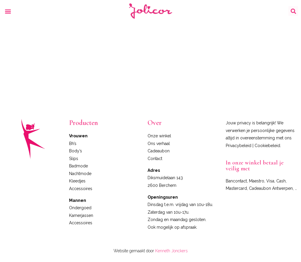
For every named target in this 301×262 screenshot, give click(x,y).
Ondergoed (80, 207)
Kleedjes (77, 181)
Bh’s (72, 143)
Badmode (78, 166)
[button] (8, 11)
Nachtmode (80, 173)
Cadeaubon (159, 151)
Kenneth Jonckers (171, 250)
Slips (73, 158)
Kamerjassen (81, 215)
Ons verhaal (159, 143)
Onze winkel (159, 136)
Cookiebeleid (267, 145)
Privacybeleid (238, 145)
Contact (155, 158)
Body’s (75, 151)
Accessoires (80, 188)
